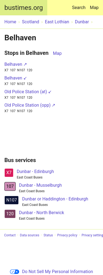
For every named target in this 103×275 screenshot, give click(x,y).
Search (80, 5)
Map (94, 7)
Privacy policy (67, 235)
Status (48, 235)
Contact (10, 235)
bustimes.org (23, 8)
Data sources (29, 235)
